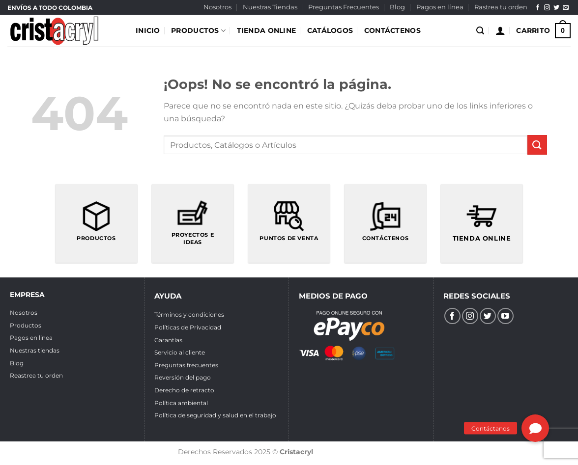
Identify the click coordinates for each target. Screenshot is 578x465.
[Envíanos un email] (566, 7)
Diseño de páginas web (356, 451)
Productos (25, 325)
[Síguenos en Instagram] (547, 7)
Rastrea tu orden (500, 7)
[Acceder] (500, 30)
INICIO (148, 30)
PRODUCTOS (198, 30)
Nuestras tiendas (34, 350)
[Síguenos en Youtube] (505, 316)
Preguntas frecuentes (186, 365)
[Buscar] (480, 30)
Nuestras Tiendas (270, 7)
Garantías (168, 340)
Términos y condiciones (189, 314)
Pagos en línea (439, 7)
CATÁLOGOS (330, 30)
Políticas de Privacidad (187, 327)
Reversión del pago (182, 377)
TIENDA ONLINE (266, 30)
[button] (535, 428)
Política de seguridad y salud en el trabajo (215, 415)
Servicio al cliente (179, 352)
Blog (397, 7)
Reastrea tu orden (36, 375)
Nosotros (217, 7)
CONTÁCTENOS (392, 30)
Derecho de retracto (184, 390)
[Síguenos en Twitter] (556, 7)
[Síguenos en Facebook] (538, 7)
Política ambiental (181, 403)
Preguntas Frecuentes (343, 7)
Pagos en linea (31, 337)
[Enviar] (537, 144)
